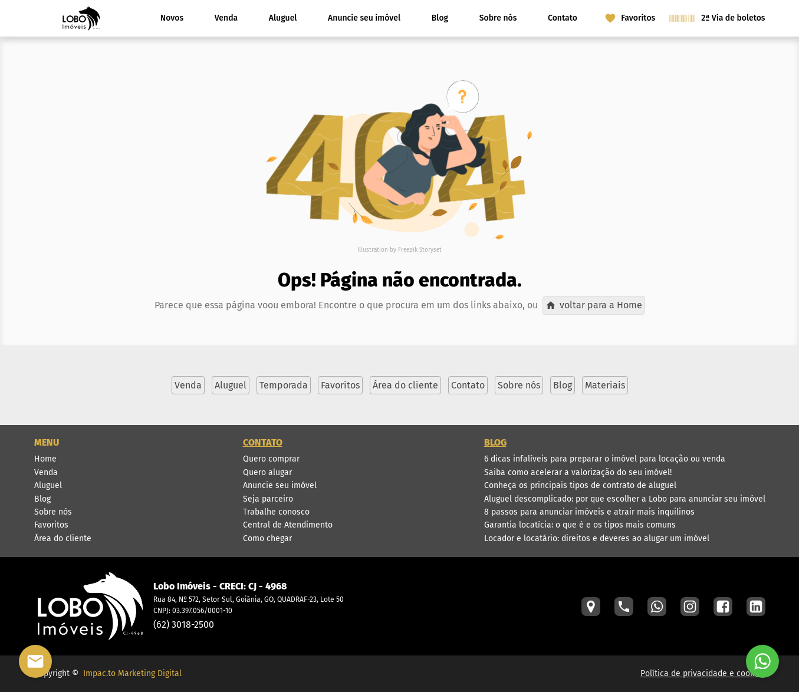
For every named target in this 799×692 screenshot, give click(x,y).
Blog (440, 18)
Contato (562, 18)
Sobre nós (498, 18)
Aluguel (283, 18)
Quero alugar (267, 472)
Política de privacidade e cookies (702, 673)
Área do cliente (62, 538)
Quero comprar (271, 459)
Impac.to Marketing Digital (132, 673)
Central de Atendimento (288, 525)
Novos (171, 18)
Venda (226, 18)
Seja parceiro (268, 499)
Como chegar (267, 538)
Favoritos (51, 525)
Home (45, 459)
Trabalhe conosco (276, 512)
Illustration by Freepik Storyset (399, 249)
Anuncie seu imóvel (364, 18)
